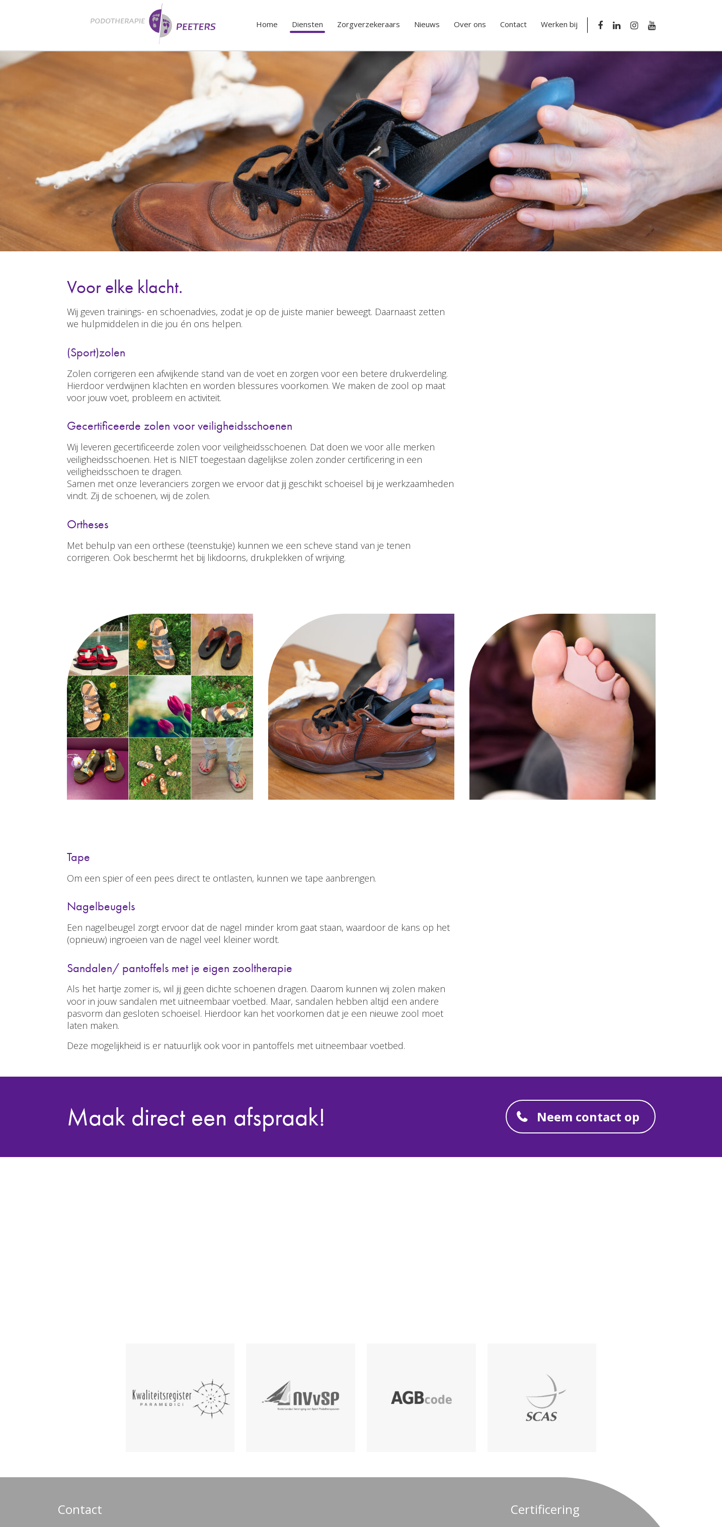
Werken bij (559, 24)
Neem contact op (588, 1116)
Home (267, 24)
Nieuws (427, 24)
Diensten (307, 24)
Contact (513, 24)
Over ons (470, 24)
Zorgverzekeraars (368, 24)
